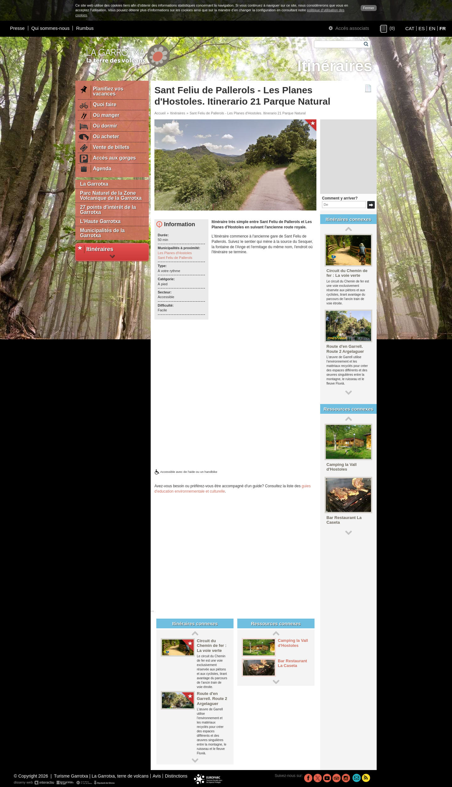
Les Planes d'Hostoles (175, 253)
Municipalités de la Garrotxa (102, 233)
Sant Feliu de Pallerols (175, 258)
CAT (409, 28)
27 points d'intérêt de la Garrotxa (108, 210)
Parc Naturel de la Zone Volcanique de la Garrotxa (111, 195)
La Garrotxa (94, 184)
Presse (17, 28)
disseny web (64, 782)
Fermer (368, 8)
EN (432, 28)
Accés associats (349, 28)
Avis (157, 776)
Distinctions (176, 776)
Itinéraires (177, 113)
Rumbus (85, 28)
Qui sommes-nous (50, 28)
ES (421, 28)
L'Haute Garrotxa (100, 221)
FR (442, 28)
